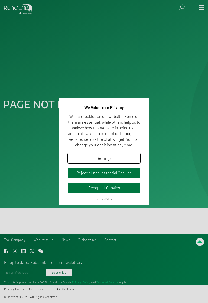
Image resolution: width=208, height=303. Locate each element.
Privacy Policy (104, 198)
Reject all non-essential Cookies (104, 172)
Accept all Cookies (104, 187)
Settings (104, 158)
